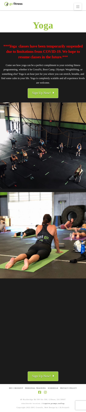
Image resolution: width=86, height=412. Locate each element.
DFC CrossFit (16, 388)
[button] (78, 6)
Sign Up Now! (43, 93)
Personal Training (35, 388)
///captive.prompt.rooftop (53, 403)
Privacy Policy (68, 388)
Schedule (53, 388)
